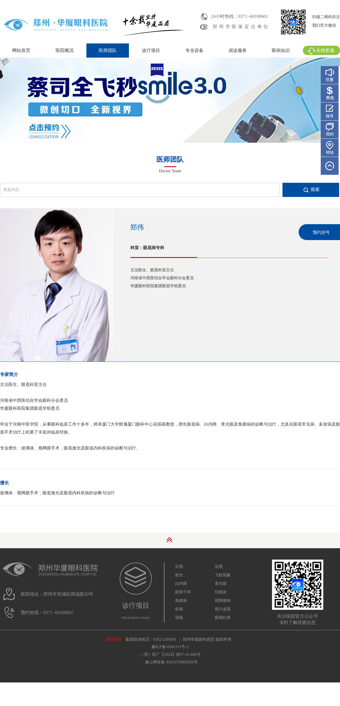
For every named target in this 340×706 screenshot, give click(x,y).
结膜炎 (221, 592)
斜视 (179, 609)
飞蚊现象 (223, 575)
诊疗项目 (151, 50)
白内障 (181, 583)
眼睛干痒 (183, 592)
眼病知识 (281, 50)
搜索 (315, 189)
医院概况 (65, 50)
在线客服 (321, 50)
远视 (219, 566)
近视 (179, 566)
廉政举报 (114, 639)
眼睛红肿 (223, 617)
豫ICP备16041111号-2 (170, 647)
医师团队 (108, 50)
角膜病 (181, 600)
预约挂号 (321, 232)
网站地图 (170, 670)
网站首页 (21, 50)
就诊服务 (238, 50)
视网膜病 (223, 600)
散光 (179, 575)
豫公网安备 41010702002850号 (171, 662)
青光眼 (221, 583)
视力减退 (223, 609)
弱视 (179, 617)
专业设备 (194, 50)
